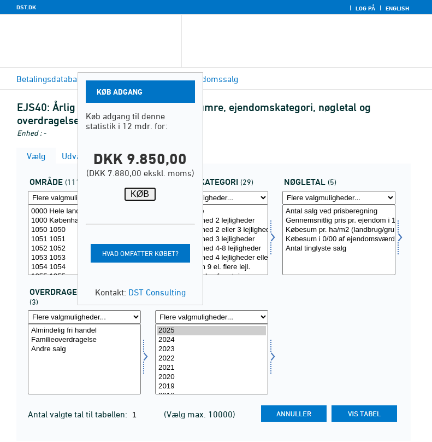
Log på (365, 8)
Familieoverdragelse (84, 340)
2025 (211, 330)
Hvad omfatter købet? (140, 253)
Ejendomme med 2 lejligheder (211, 220)
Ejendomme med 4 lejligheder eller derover (211, 258)
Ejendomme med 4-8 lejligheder (211, 248)
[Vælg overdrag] (84, 359)
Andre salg (84, 349)
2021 (211, 368)
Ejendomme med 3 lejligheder (211, 239)
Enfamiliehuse (211, 211)
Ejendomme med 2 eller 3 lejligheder (211, 230)
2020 (211, 377)
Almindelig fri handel (84, 330)
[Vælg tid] (211, 359)
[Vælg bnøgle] (338, 240)
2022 (211, 358)
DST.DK (26, 7)
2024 (211, 340)
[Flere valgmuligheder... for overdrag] (84, 317)
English (397, 8)
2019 (211, 386)
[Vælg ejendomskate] (211, 240)
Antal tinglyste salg (339, 248)
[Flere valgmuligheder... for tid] (211, 317)
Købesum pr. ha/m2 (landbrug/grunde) (339, 230)
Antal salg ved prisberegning (339, 211)
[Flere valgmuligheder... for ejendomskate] (211, 198)
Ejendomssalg (211, 79)
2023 (211, 349)
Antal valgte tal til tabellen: (78, 414)
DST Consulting (157, 292)
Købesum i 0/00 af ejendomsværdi (339, 239)
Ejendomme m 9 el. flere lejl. (211, 267)
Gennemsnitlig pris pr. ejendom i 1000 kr (339, 220)
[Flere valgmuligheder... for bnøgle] (338, 198)
